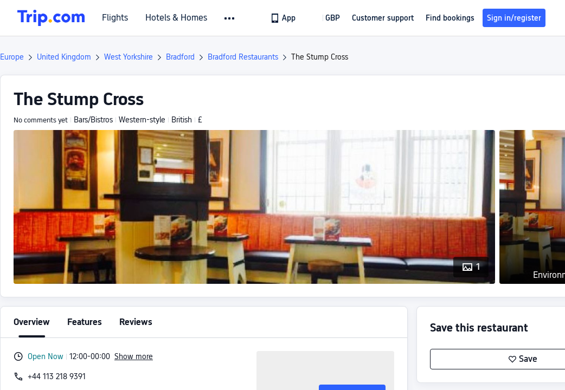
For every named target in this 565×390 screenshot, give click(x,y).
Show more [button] (133, 356)
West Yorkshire (128, 57)
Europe (12, 57)
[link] (283, 18)
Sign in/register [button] (514, 18)
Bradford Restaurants (243, 57)
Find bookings (450, 18)
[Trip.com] (51, 18)
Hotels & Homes (176, 18)
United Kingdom (64, 57)
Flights (115, 18)
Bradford (180, 57)
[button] (230, 18)
